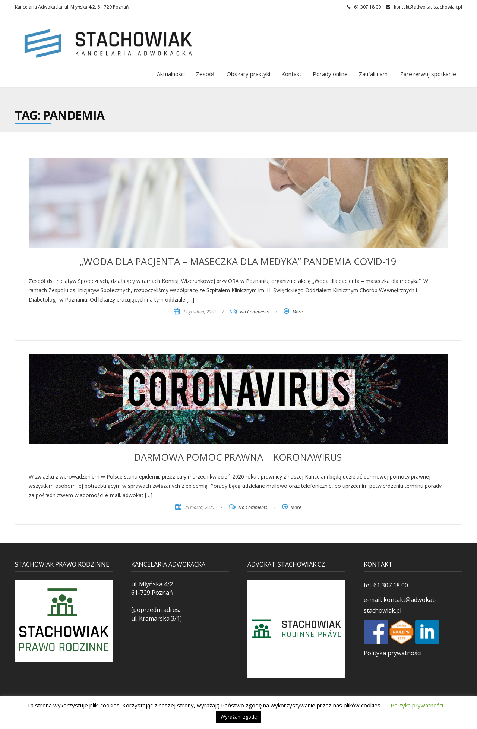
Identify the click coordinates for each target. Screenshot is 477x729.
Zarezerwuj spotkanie (427, 74)
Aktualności (171, 74)
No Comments (254, 312)
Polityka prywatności (392, 653)
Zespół (205, 74)
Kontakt (291, 74)
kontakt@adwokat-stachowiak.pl (428, 7)
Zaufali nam (373, 74)
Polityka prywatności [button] (417, 705)
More (297, 312)
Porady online (330, 74)
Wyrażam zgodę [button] (239, 716)
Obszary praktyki (247, 74)
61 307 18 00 (390, 585)
